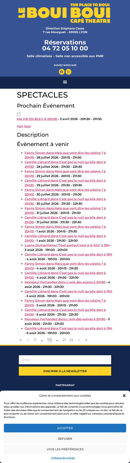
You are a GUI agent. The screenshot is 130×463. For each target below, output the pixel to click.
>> (86, 340)
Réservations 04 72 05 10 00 (65, 45)
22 (71, 340)
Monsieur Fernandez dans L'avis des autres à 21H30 (65, 282)
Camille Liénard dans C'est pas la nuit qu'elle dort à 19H (68, 254)
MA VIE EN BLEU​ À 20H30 (37, 119)
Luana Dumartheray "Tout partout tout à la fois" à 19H (67, 245)
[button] (124, 396)
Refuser (65, 438)
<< (20, 340)
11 (35, 340)
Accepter (65, 428)
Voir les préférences (65, 449)
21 (64, 340)
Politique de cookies (63, 457)
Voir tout (24, 126)
